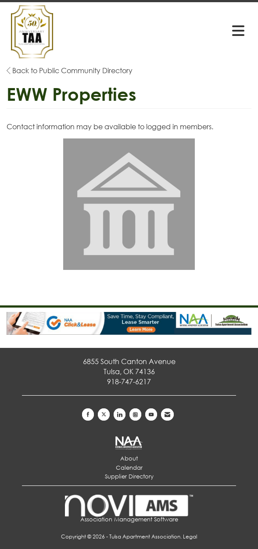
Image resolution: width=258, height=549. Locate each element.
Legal (190, 536)
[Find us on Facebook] (88, 414)
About (129, 458)
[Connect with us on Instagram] (135, 414)
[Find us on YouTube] (151, 414)
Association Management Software (129, 509)
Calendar (129, 467)
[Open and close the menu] (196, 30)
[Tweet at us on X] (104, 414)
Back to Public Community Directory (70, 70)
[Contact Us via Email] (167, 414)
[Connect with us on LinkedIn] (119, 414)
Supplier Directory (129, 476)
